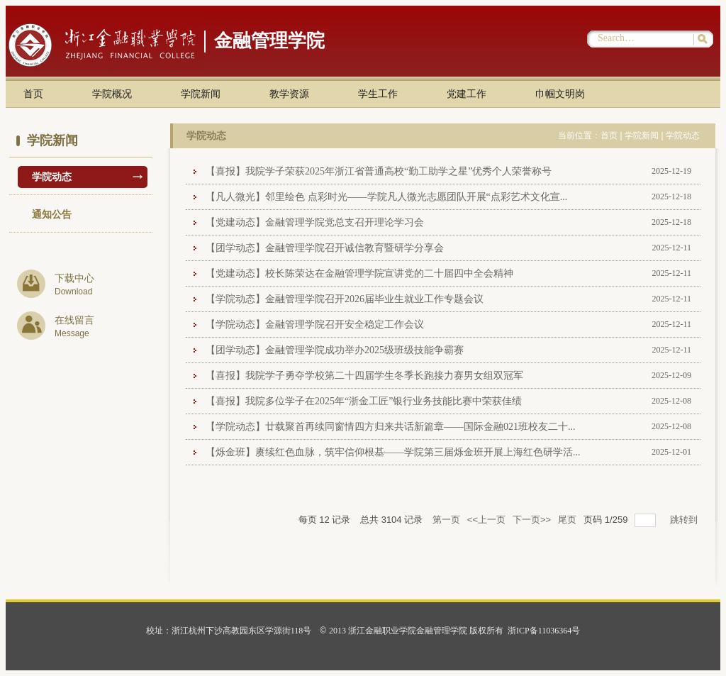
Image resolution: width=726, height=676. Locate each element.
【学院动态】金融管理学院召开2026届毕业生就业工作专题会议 (345, 299)
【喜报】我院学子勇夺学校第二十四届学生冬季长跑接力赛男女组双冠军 (364, 375)
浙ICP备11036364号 (544, 631)
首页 (33, 94)
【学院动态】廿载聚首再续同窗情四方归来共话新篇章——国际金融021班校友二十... (391, 426)
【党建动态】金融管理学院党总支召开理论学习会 (315, 222)
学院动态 (52, 177)
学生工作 (378, 94)
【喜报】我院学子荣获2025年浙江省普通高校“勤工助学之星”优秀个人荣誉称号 (379, 171)
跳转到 (685, 519)
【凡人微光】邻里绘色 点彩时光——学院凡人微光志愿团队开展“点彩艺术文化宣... (386, 197)
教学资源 (289, 94)
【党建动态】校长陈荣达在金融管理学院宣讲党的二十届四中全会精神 (359, 273)
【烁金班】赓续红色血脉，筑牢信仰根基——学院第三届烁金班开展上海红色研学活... (393, 452)
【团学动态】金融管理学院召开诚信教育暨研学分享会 (325, 248)
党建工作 (466, 94)
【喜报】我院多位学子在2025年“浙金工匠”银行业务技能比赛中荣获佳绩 (364, 401)
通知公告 (52, 214)
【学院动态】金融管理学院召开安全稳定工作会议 (315, 324)
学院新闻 (200, 94)
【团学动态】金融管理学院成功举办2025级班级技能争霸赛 (335, 350)
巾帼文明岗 (560, 94)
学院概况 (112, 94)
